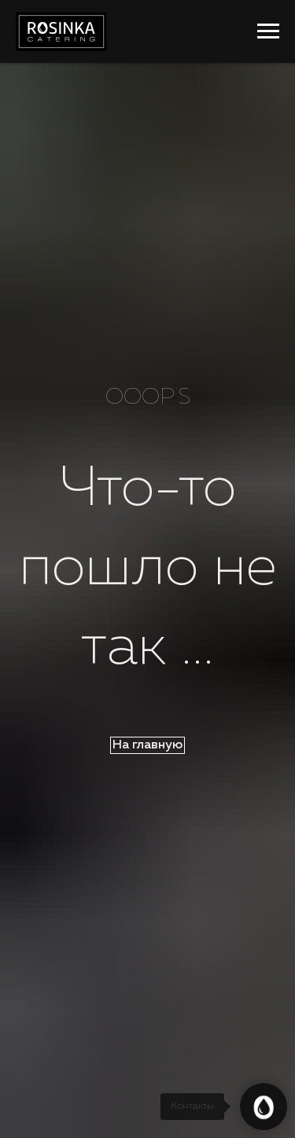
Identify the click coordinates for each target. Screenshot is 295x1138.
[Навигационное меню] (268, 31)
